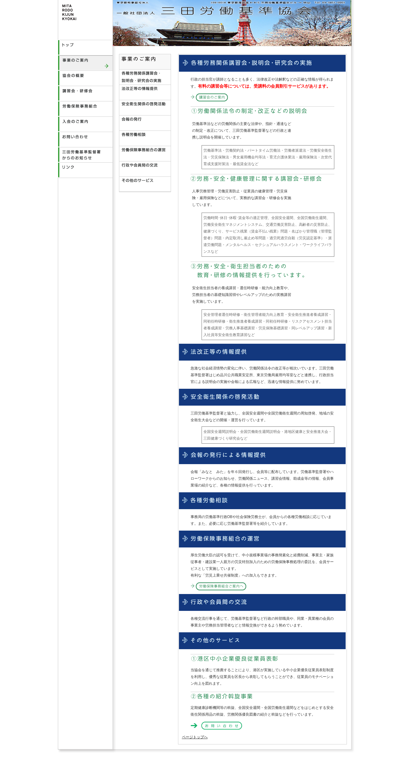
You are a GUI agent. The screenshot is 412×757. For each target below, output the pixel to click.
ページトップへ (195, 737)
